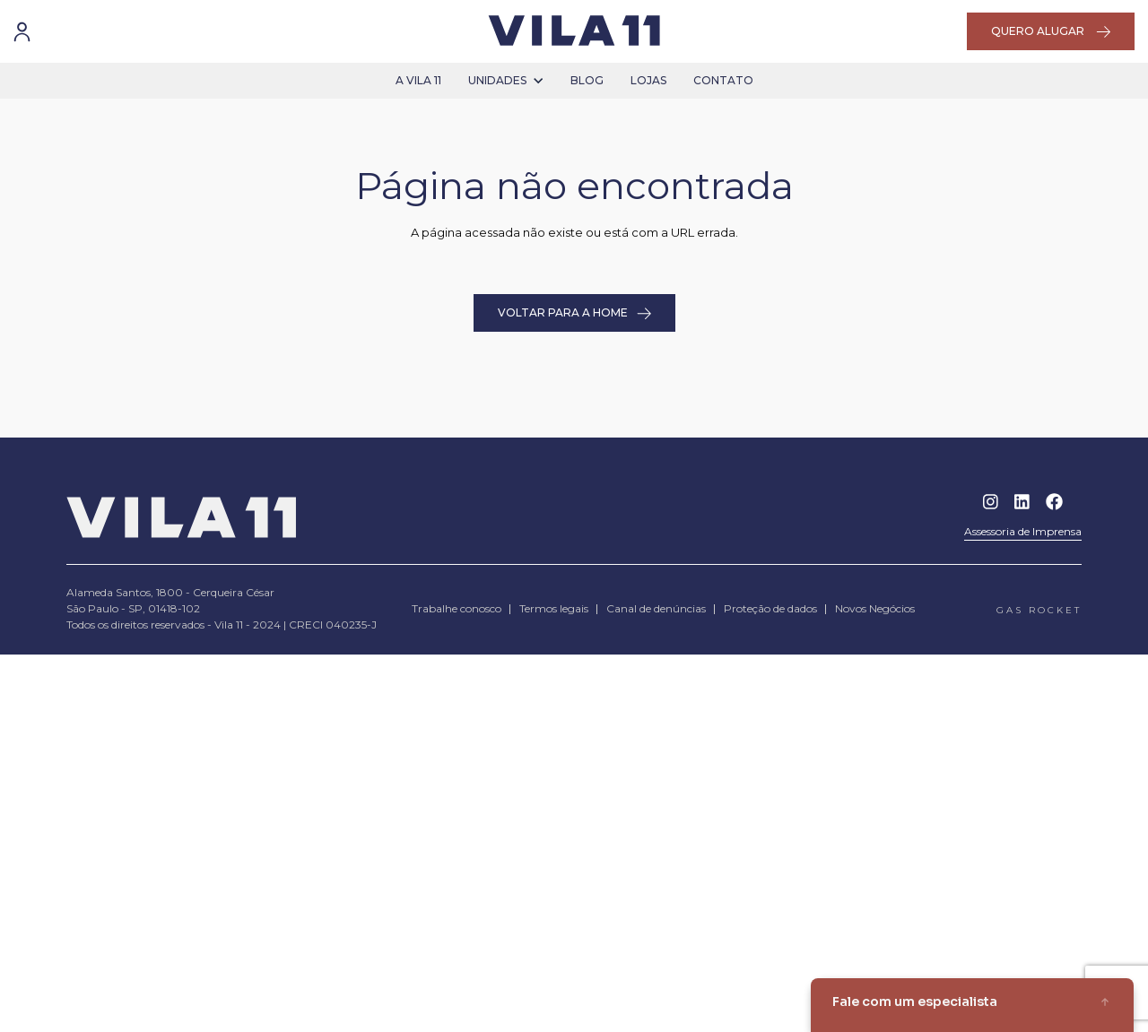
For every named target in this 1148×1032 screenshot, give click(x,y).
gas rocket (1039, 610)
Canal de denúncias (656, 608)
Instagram (990, 501)
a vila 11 (418, 80)
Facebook (1054, 501)
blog (587, 80)
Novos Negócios (875, 608)
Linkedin (1022, 501)
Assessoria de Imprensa (1023, 531)
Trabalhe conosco (456, 608)
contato (723, 80)
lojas (648, 80)
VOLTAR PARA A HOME (574, 313)
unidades (506, 80)
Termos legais (553, 608)
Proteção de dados (770, 608)
